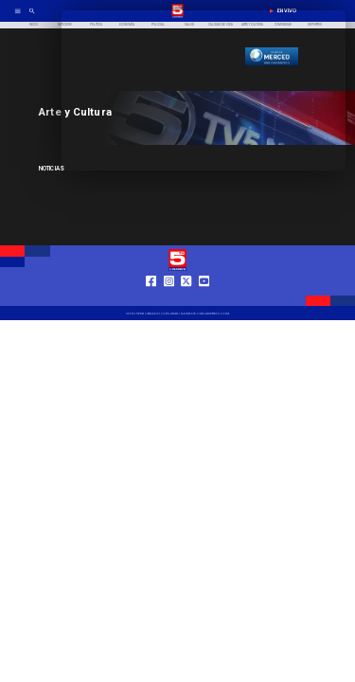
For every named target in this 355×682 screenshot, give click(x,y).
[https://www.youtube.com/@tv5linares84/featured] (204, 298)
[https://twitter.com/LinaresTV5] (186, 298)
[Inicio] (33, 25)
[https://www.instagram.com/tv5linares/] (169, 298)
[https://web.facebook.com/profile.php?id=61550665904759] (151, 298)
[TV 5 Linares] (32, 17)
